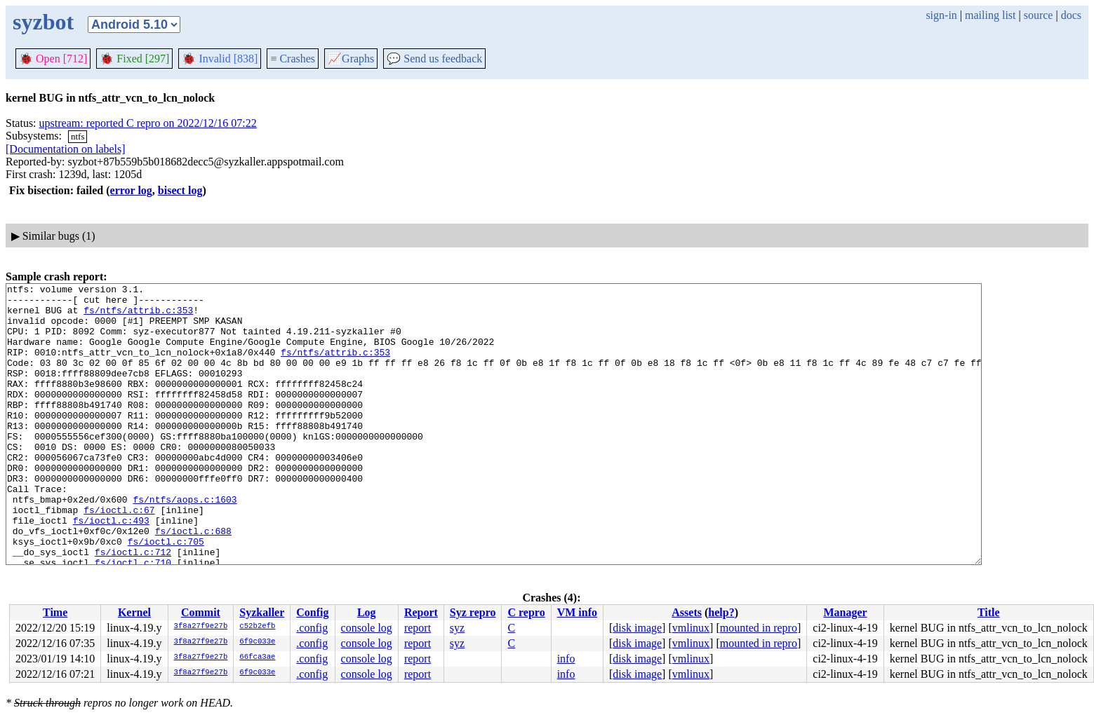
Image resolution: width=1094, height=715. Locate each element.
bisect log (180, 190)
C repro (526, 612)
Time (55, 612)
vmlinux (690, 628)
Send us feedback (434, 58)
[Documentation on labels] (66, 149)
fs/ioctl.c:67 (119, 556)
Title (989, 612)
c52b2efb (257, 627)
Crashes (292, 58)
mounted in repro (758, 628)
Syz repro (473, 612)
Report (421, 612)
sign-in (941, 15)
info (566, 659)
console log (366, 628)
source (1038, 15)
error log (131, 190)
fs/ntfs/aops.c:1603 (184, 543)
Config (312, 612)
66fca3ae (257, 657)
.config (312, 628)
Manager (845, 612)
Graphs (351, 58)
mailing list (990, 15)
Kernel (134, 612)
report (417, 628)
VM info (577, 612)
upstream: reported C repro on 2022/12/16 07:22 (148, 123)
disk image (637, 628)
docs (1071, 15)
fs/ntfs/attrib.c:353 (138, 316)
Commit (200, 612)
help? (721, 612)
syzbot (43, 21)
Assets (687, 612)
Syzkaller (261, 612)
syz (457, 628)
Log (366, 612)
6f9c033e (257, 642)
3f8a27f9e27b (201, 627)
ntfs (78, 136)
